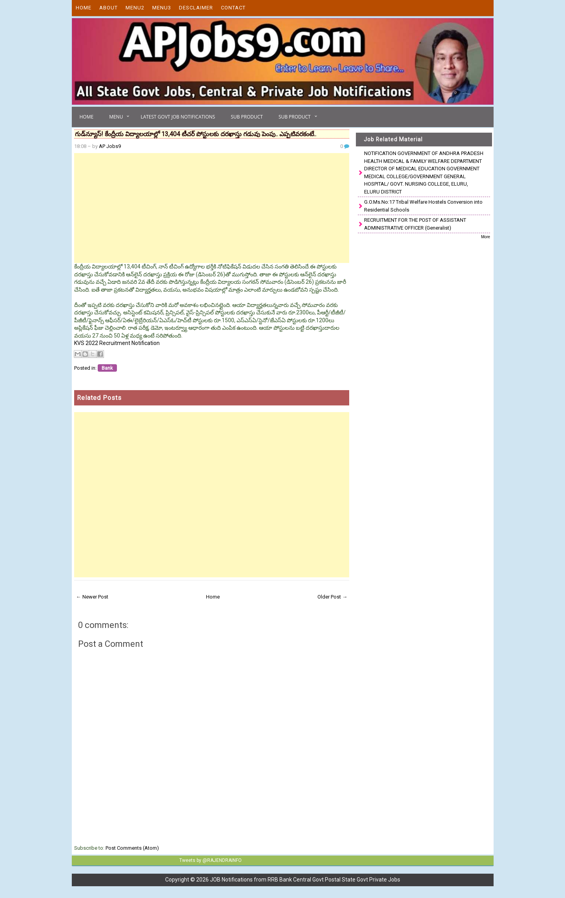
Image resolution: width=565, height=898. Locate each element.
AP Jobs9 (110, 146)
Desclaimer (196, 8)
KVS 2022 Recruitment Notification (117, 343)
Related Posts (99, 398)
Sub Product (247, 116)
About (108, 8)
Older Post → (332, 597)
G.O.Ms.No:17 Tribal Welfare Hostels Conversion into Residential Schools (423, 206)
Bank (107, 368)
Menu (116, 116)
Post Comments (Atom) (132, 848)
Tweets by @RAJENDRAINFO (210, 860)
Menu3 (161, 8)
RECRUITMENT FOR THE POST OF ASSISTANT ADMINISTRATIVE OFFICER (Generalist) (415, 224)
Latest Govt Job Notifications (177, 116)
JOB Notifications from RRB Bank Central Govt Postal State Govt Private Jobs (305, 879)
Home (83, 8)
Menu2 (135, 8)
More (485, 236)
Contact (233, 8)
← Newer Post (92, 597)
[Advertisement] (212, 208)
